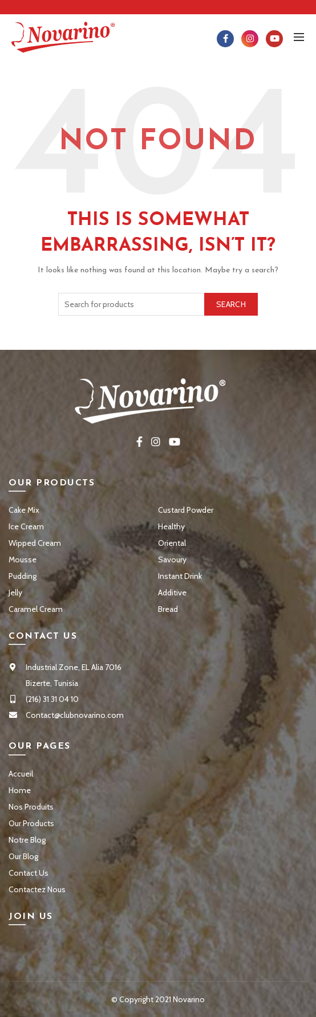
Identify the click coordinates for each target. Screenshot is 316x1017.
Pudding (23, 576)
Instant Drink (180, 576)
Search (231, 304)
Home (20, 790)
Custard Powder (185, 510)
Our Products (31, 823)
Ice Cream (26, 526)
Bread (168, 609)
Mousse (23, 559)
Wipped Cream (35, 543)
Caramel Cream (36, 609)
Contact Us (28, 873)
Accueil (21, 774)
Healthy (171, 526)
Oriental (172, 543)
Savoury (172, 559)
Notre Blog (27, 840)
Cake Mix (24, 510)
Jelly (15, 592)
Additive (172, 592)
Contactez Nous (37, 889)
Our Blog (23, 856)
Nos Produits (31, 807)
